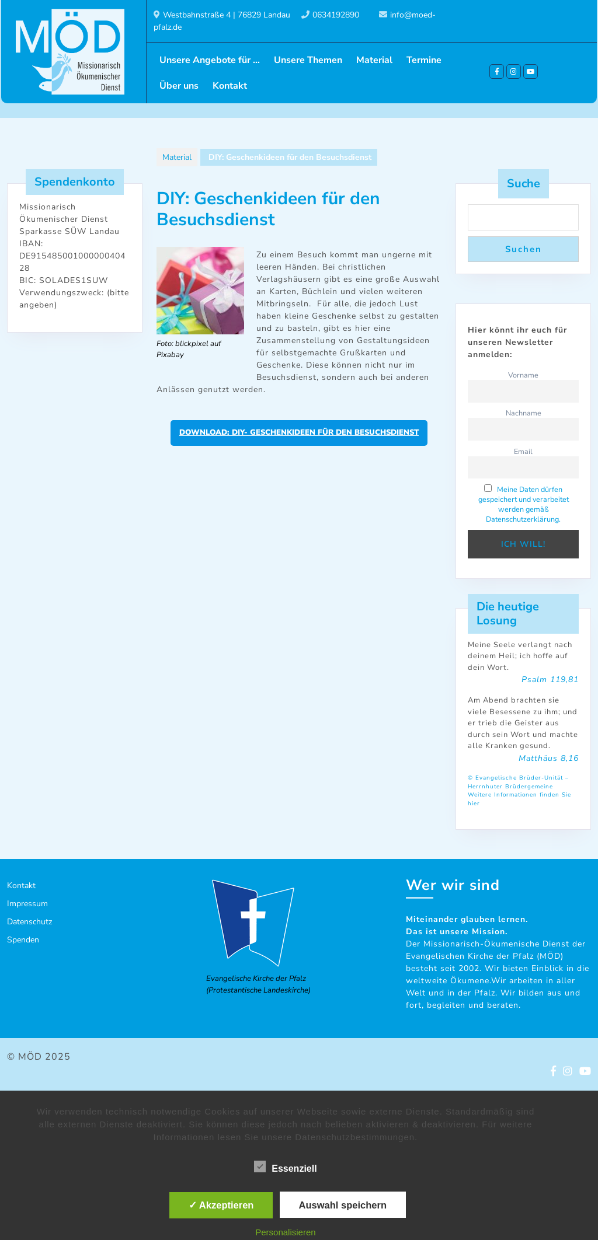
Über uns (179, 85)
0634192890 (335, 14)
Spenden (23, 939)
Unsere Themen (308, 60)
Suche (523, 183)
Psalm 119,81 (550, 679)
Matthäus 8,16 (549, 758)
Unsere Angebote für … (209, 60)
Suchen (523, 249)
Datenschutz (29, 921)
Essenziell (285, 1166)
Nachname (523, 413)
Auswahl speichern (343, 1205)
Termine (423, 60)
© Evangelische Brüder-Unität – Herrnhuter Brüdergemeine (518, 782)
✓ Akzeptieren (221, 1205)
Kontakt (230, 85)
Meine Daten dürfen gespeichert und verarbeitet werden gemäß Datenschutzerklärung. (523, 504)
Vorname (523, 375)
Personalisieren (285, 1232)
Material (374, 60)
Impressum (27, 903)
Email (523, 451)
